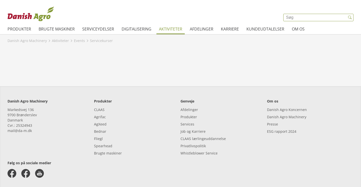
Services (187, 124)
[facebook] (12, 173)
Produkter (19, 29)
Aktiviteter (170, 29)
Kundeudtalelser (265, 29)
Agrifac (100, 116)
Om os (298, 29)
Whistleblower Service (199, 153)
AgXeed (100, 124)
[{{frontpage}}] (31, 14)
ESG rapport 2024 (281, 131)
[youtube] (39, 173)
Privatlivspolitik (193, 146)
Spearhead (103, 146)
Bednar (100, 131)
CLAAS (99, 109)
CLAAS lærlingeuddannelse (203, 138)
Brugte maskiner (57, 29)
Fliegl (98, 138)
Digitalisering (136, 29)
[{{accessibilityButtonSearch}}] (349, 17)
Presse (272, 124)
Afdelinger (201, 29)
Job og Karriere (193, 131)
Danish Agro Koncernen (287, 109)
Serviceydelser (98, 29)
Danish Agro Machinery (286, 116)
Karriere (230, 29)
